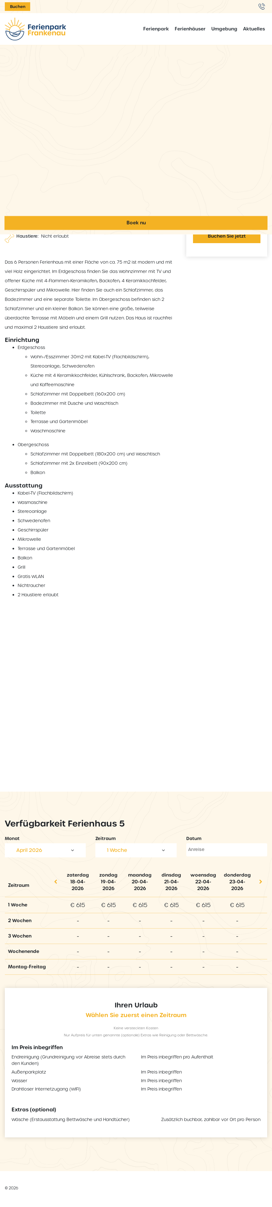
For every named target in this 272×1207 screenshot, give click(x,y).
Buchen (17, 6)
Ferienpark (156, 29)
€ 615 (77, 905)
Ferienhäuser (190, 29)
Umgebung (224, 29)
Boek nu (136, 855)
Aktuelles (254, 29)
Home (136, 226)
